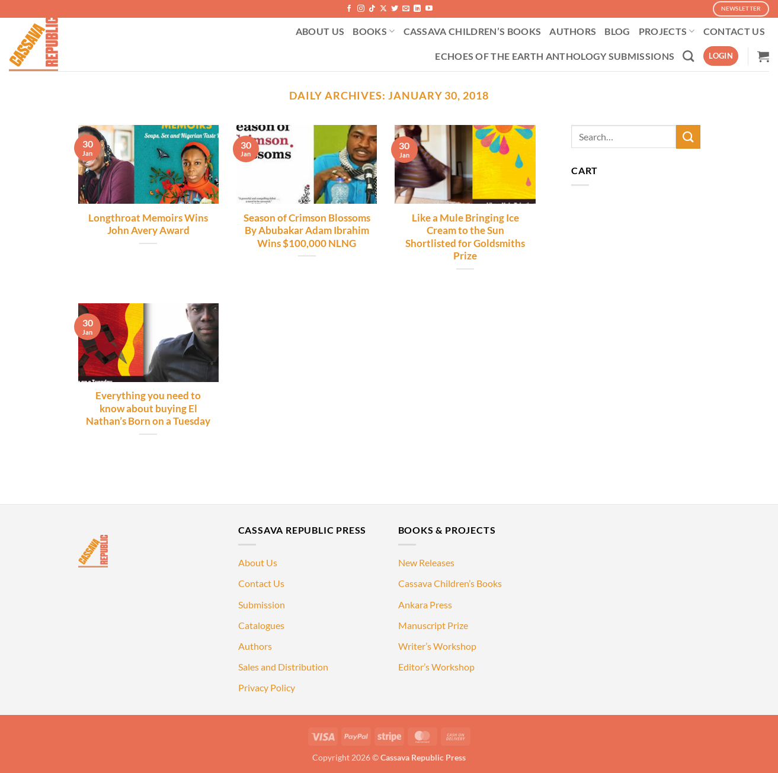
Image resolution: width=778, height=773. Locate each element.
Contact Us (261, 583)
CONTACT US (734, 31)
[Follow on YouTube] (429, 9)
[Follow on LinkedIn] (417, 9)
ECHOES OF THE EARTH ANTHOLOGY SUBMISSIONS (554, 56)
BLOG (617, 31)
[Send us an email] (405, 9)
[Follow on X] (383, 9)
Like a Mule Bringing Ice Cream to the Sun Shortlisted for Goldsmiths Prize (465, 237)
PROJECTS (667, 31)
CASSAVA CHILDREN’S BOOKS (473, 31)
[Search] (688, 56)
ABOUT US (320, 31)
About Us (257, 562)
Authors (255, 646)
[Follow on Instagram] (360, 9)
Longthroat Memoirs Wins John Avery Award (148, 224)
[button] (720, 56)
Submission (261, 604)
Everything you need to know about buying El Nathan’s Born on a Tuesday (148, 408)
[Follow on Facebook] (349, 9)
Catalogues (261, 625)
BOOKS (374, 31)
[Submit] (688, 136)
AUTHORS (572, 31)
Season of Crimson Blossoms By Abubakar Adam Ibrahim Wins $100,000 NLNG (307, 230)
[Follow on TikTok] (372, 9)
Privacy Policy (266, 687)
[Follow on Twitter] (394, 9)
